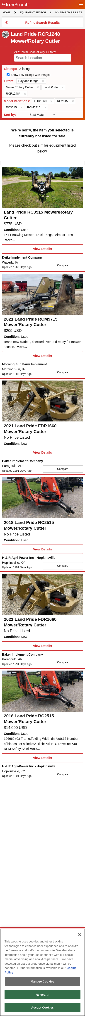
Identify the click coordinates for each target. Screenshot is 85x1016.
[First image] (42, 187)
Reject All (42, 994)
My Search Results (68, 12)
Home (6, 12)
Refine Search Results (42, 24)
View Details (42, 250)
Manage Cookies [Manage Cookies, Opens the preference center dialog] (42, 981)
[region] (42, 972)
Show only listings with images (31, 74)
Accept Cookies (42, 1007)
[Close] (80, 935)
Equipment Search (33, 12)
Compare (62, 265)
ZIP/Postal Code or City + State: (35, 51)
